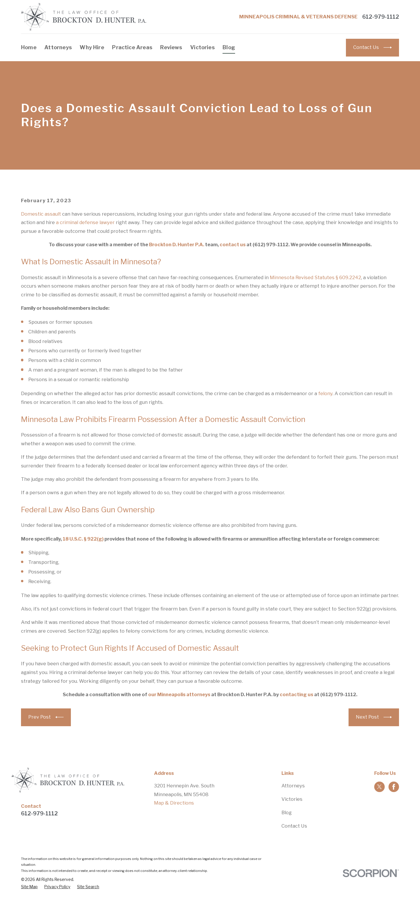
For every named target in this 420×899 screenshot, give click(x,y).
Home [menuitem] (28, 47)
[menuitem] (29, 887)
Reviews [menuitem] (171, 47)
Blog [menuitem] (229, 47)
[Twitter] (379, 787)
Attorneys (293, 786)
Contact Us (294, 826)
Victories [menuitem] (202, 47)
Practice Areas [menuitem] (132, 47)
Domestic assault (41, 214)
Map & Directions (174, 803)
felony (325, 393)
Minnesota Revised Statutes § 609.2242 (315, 277)
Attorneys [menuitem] (58, 47)
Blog (286, 812)
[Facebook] (394, 787)
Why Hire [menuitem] (92, 47)
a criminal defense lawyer (85, 222)
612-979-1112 (380, 17)
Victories (291, 799)
